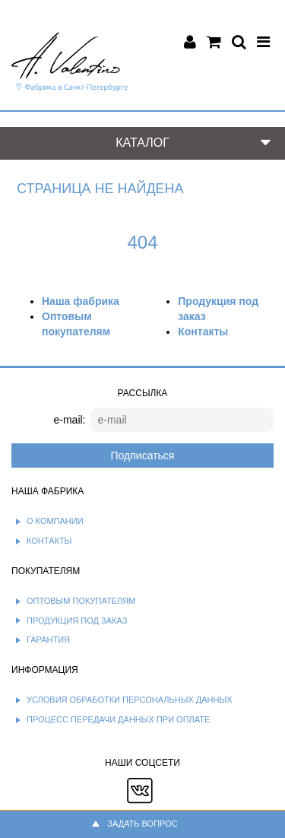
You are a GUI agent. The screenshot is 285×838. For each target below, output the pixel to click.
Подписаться (143, 455)
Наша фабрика (80, 301)
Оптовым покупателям (81, 600)
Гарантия (48, 639)
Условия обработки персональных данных (130, 699)
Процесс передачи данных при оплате (118, 719)
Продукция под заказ (77, 620)
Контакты (203, 331)
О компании (55, 520)
